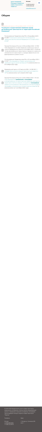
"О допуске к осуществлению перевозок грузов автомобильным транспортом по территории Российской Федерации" (20, 29)
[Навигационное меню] (39, 2)
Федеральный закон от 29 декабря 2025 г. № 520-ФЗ (17, 26)
